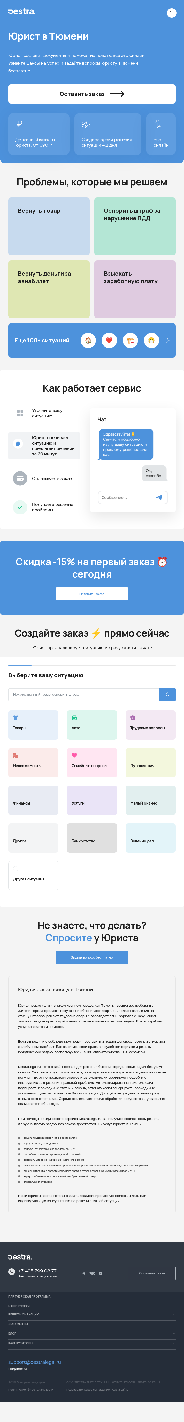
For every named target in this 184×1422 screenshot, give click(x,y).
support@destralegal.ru (34, 1383)
